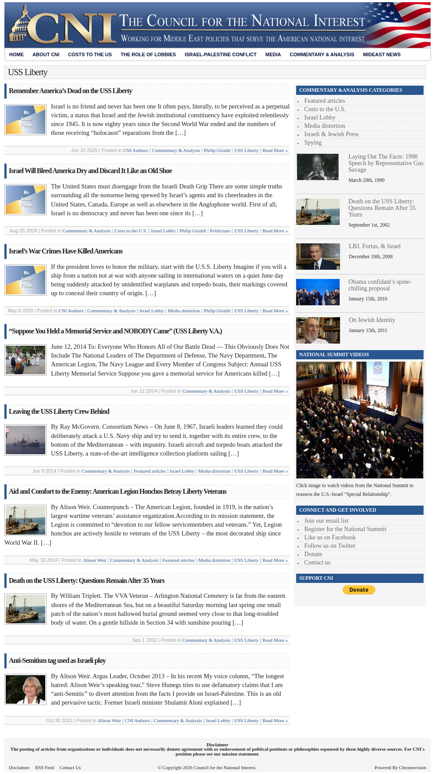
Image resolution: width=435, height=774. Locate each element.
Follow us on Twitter (330, 546)
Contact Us (70, 767)
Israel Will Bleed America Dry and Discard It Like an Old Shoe (90, 170)
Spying (313, 142)
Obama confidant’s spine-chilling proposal (380, 285)
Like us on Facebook (330, 537)
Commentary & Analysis (322, 54)
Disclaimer (19, 767)
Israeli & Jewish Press (331, 134)
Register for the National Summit (345, 529)
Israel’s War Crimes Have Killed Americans (66, 251)
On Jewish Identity (372, 320)
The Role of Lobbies (148, 54)
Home (16, 54)
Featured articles (150, 471)
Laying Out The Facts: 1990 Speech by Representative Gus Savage (386, 163)
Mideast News (382, 54)
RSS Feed (44, 767)
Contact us (317, 562)
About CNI (46, 54)
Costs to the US (90, 54)
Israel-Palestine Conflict (221, 54)
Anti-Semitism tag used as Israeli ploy (57, 660)
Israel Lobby (163, 230)
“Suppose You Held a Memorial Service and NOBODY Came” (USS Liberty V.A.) (115, 331)
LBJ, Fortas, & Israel (375, 246)
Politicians (220, 230)
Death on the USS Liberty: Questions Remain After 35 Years (86, 580)
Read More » (275, 150)
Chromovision (412, 767)
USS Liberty (246, 150)
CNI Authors (135, 150)
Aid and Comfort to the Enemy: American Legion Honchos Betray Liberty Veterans (117, 491)
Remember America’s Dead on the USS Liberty (70, 90)
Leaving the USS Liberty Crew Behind (59, 411)
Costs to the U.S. (131, 230)
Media (273, 54)
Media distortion (184, 310)
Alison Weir (94, 560)
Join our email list (326, 520)
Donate (313, 554)
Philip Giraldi (217, 150)
